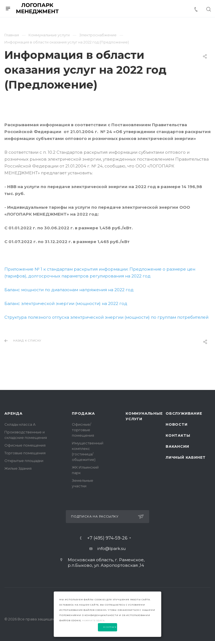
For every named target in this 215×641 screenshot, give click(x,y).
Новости (177, 424)
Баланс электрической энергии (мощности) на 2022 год (65, 303)
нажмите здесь (93, 620)
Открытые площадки (23, 460)
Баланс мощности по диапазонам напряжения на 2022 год (69, 289)
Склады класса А (20, 424)
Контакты (178, 435)
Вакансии (177, 446)
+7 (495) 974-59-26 (107, 538)
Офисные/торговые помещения (83, 430)
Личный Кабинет (186, 457)
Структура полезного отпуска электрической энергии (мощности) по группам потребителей (106, 317)
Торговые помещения (25, 453)
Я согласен (110, 627)
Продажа (83, 413)
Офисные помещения (25, 445)
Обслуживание (184, 413)
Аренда (13, 413)
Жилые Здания (18, 468)
